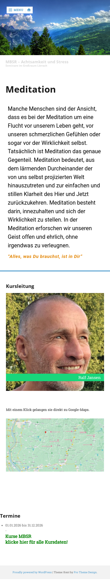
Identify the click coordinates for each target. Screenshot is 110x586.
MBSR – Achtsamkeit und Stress (37, 62)
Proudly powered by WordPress (32, 572)
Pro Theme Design (85, 572)
